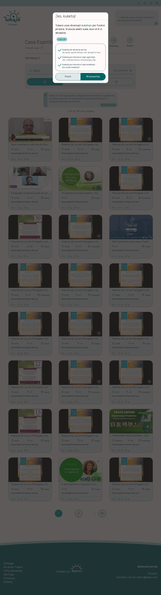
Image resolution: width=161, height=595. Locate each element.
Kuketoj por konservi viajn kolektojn (78, 64)
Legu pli (62, 39)
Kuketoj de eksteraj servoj (74, 50)
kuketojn (87, 25)
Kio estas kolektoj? (71, 67)
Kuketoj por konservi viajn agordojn (78, 57)
